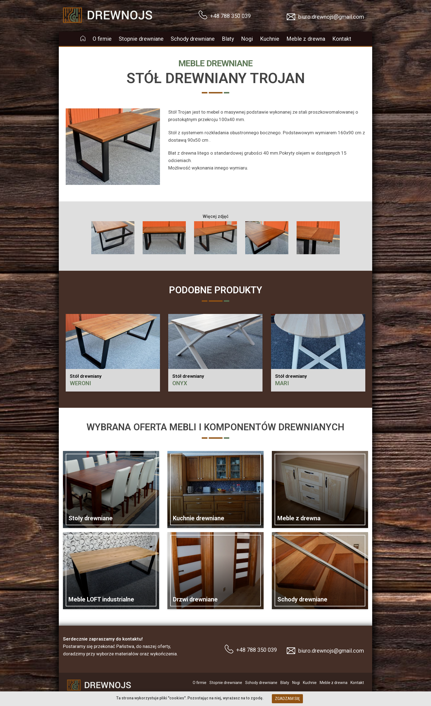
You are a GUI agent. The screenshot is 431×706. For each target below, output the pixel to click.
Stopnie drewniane (141, 38)
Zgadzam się (287, 698)
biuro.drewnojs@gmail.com (331, 16)
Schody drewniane (193, 38)
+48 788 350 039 (230, 16)
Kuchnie (269, 38)
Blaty (228, 38)
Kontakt (341, 38)
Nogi (247, 38)
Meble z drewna (305, 38)
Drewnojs (73, 6)
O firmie (102, 38)
